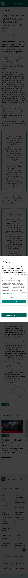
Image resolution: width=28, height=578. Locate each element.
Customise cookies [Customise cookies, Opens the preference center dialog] (14, 297)
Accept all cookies (14, 301)
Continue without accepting (20, 274)
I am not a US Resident (9, 315)
